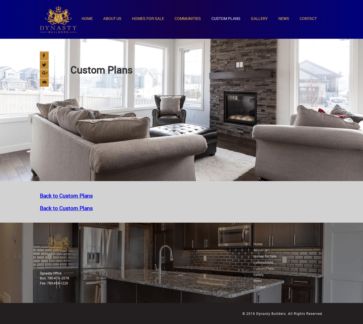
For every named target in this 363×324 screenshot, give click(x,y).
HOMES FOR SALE (148, 18)
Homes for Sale (264, 256)
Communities (263, 262)
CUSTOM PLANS (225, 18)
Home (257, 244)
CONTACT (308, 18)
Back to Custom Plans (66, 195)
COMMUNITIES (188, 18)
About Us (260, 250)
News (257, 280)
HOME (87, 18)
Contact (259, 286)
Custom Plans (263, 268)
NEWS (283, 18)
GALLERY (259, 18)
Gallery (258, 274)
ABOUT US (112, 18)
